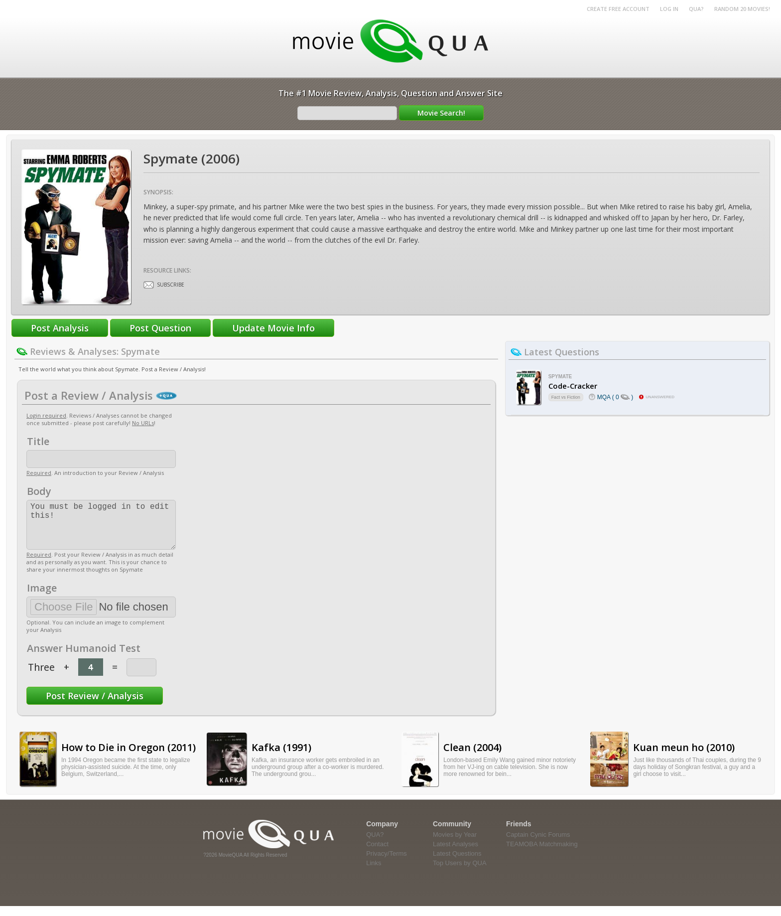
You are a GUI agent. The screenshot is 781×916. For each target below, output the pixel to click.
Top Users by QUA (460, 873)
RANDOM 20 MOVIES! (742, 8)
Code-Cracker (572, 386)
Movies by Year (455, 844)
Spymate (560, 376)
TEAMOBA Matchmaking (542, 854)
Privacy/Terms (386, 863)
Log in (669, 8)
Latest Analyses (455, 854)
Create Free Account (618, 8)
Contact (377, 854)
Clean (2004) (472, 757)
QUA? (696, 8)
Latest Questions (457, 863)
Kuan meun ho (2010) (684, 757)
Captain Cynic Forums (538, 844)
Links (373, 873)
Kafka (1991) (281, 757)
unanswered (660, 397)
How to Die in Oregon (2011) (128, 757)
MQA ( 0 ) (615, 397)
